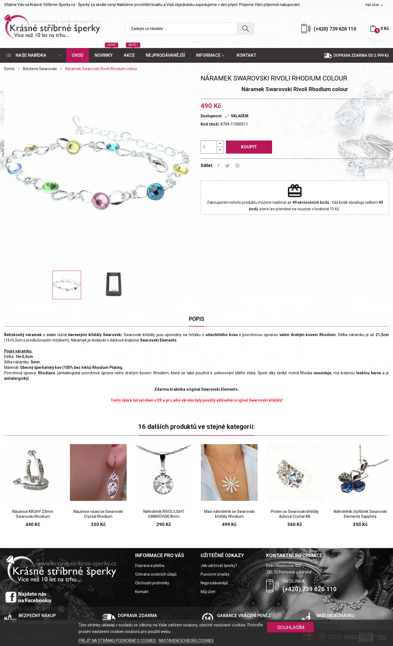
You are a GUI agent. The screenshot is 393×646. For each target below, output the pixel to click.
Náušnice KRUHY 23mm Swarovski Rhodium (32, 514)
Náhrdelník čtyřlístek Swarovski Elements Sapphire (360, 514)
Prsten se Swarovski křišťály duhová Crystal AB (295, 514)
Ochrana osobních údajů (156, 574)
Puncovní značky (215, 574)
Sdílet (218, 166)
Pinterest (237, 166)
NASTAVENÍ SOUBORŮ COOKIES (186, 640)
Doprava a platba (149, 565)
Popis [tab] (196, 319)
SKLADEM (239, 116)
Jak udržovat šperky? (219, 565)
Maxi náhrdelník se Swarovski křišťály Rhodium (229, 514)
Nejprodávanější (214, 583)
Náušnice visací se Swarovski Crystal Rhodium (98, 514)
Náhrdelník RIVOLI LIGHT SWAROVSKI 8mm (163, 514)
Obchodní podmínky (152, 583)
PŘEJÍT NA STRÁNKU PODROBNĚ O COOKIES (118, 640)
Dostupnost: (212, 116)
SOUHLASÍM (291, 627)
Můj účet (208, 592)
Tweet (227, 166)
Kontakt (141, 592)
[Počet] (209, 147)
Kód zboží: (210, 124)
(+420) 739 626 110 (335, 29)
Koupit (249, 146)
